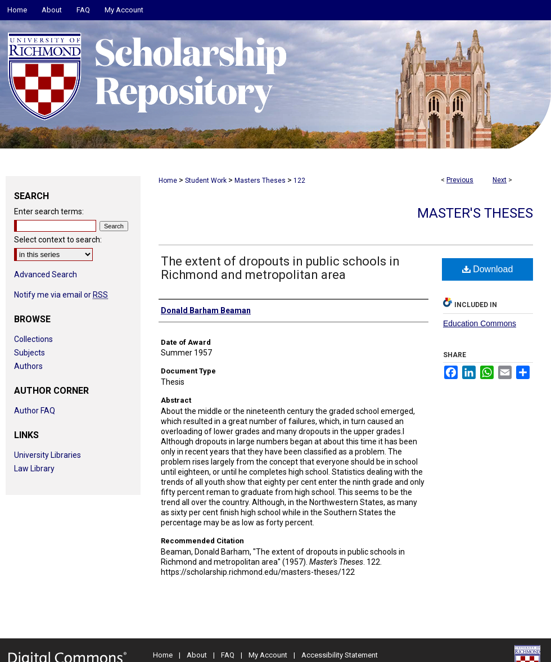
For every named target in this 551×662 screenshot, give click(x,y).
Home (168, 180)
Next (500, 180)
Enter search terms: (49, 211)
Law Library (34, 468)
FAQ (227, 655)
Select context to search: (58, 239)
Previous (459, 180)
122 (299, 180)
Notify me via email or (61, 294)
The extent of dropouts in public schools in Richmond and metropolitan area (280, 268)
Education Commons (479, 323)
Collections (33, 339)
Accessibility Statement (339, 655)
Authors (28, 366)
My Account (268, 655)
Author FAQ (34, 410)
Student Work (206, 180)
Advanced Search (45, 274)
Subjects (29, 352)
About (197, 655)
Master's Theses (475, 213)
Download (487, 269)
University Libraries (47, 455)
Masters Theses (260, 180)
